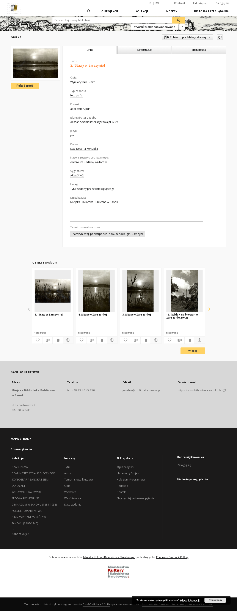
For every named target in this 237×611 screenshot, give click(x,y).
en (157, 3)
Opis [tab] (90, 50)
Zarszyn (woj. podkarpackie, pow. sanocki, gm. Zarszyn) (107, 234)
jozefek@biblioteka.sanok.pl (141, 390)
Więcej (192, 350)
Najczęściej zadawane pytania (135, 498)
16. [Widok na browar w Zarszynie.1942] (182, 316)
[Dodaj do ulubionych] (220, 37)
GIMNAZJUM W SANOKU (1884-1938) (34, 504)
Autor (67, 473)
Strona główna (21, 449)
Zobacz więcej (21, 534)
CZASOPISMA (20, 467)
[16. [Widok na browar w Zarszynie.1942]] (184, 291)
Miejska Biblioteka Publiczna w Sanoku (94, 202)
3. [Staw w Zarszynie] (136, 314)
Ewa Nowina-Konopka (84, 149)
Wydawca (70, 492)
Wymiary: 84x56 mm (82, 82)
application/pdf (80, 109)
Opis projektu (125, 467)
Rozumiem (215, 600)
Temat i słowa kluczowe (79, 479)
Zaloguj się (222, 3)
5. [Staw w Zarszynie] (49, 314)
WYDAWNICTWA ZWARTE (27, 492)
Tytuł (67, 467)
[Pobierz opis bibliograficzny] (47, 340)
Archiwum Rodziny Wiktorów (88, 162)
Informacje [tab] (144, 50)
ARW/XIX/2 (77, 175)
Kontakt (121, 492)
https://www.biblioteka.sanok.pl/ (199, 390)
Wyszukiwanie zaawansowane (154, 26)
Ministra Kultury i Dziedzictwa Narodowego (109, 557)
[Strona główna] (88, 11)
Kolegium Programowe (131, 479)
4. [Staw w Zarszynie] (92, 314)
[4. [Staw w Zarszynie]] (96, 291)
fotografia (76, 95)
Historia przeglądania (211, 11)
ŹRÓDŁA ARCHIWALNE (25, 498)
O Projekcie (110, 11)
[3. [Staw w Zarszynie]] (140, 291)
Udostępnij (200, 3)
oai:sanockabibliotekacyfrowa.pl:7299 (94, 122)
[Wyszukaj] (178, 20)
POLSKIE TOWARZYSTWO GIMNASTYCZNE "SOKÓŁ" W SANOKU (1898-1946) (29, 517)
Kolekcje (142, 11)
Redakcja (122, 486)
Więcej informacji (189, 600)
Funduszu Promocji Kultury (172, 557)
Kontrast (179, 3)
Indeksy (171, 11)
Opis (67, 486)
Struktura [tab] (199, 50)
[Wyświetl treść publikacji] (58, 340)
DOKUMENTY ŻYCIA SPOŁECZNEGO (33, 473)
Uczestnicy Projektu (129, 473)
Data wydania (72, 504)
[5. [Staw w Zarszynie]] (53, 291)
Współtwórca (72, 498)
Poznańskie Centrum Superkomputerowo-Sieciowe (177, 604)
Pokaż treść (24, 85)
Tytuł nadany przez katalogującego (92, 189)
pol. (72, 135)
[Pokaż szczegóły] (67, 340)
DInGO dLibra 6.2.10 (96, 604)
